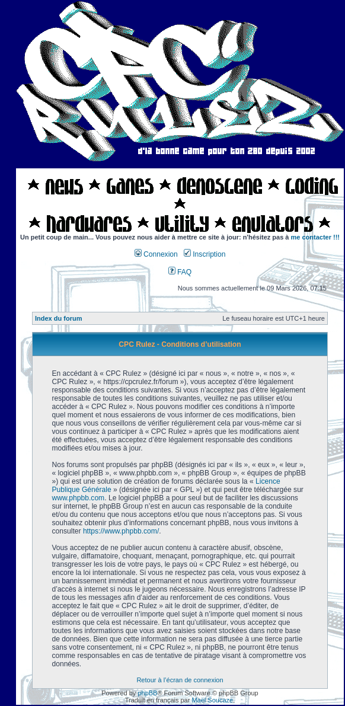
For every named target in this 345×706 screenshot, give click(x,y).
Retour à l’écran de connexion (179, 679)
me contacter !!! (315, 237)
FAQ (180, 272)
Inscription (204, 254)
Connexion (156, 254)
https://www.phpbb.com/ (121, 531)
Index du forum (58, 318)
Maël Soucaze (212, 700)
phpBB (147, 693)
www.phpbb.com (78, 498)
